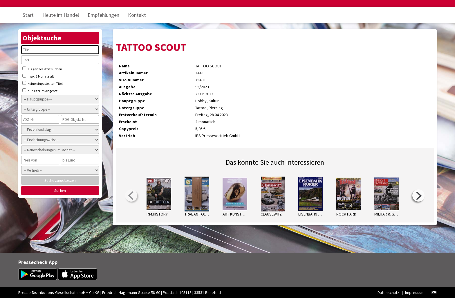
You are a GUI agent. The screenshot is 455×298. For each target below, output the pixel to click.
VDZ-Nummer (131, 79)
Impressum (415, 292)
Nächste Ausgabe (135, 93)
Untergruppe (131, 107)
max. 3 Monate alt (38, 76)
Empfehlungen (103, 15)
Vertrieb (127, 135)
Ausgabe (127, 86)
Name (124, 66)
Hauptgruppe (132, 100)
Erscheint (128, 121)
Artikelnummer (133, 73)
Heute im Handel (60, 15)
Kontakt (137, 15)
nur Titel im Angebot (39, 90)
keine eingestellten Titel (42, 83)
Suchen (60, 190)
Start (28, 15)
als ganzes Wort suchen (42, 69)
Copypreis (128, 128)
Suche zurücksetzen (60, 180)
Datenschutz (388, 292)
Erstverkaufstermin (138, 114)
